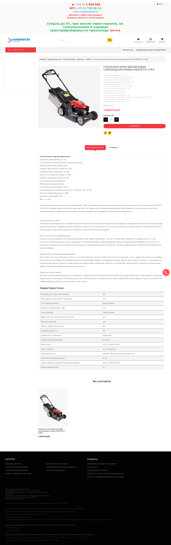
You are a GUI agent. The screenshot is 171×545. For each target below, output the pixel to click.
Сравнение (150, 40)
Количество (108, 115)
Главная (43, 59)
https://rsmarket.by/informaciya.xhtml (86, 511)
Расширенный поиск (97, 470)
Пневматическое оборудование (61, 467)
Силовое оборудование (16, 467)
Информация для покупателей (151, 50)
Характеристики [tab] (95, 148)
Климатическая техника (16, 470)
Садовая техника (13, 464)
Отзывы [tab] (113, 148)
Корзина (162, 40)
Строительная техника (56, 464)
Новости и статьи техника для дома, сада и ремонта (106, 473)
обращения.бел (66, 540)
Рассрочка (128, 50)
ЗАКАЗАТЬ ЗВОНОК (167, 272)
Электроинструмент (55, 470)
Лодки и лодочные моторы (18, 473)
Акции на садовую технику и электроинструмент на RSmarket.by (106, 477)
